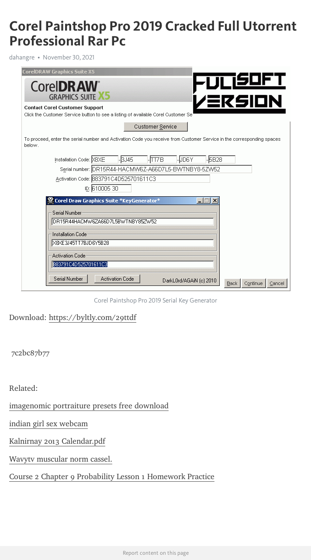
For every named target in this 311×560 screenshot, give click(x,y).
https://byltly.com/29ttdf (92, 317)
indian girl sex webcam (48, 423)
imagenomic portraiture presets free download (89, 405)
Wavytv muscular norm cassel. (60, 459)
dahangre (22, 57)
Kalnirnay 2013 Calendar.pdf (57, 441)
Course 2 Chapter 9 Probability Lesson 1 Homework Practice (111, 476)
